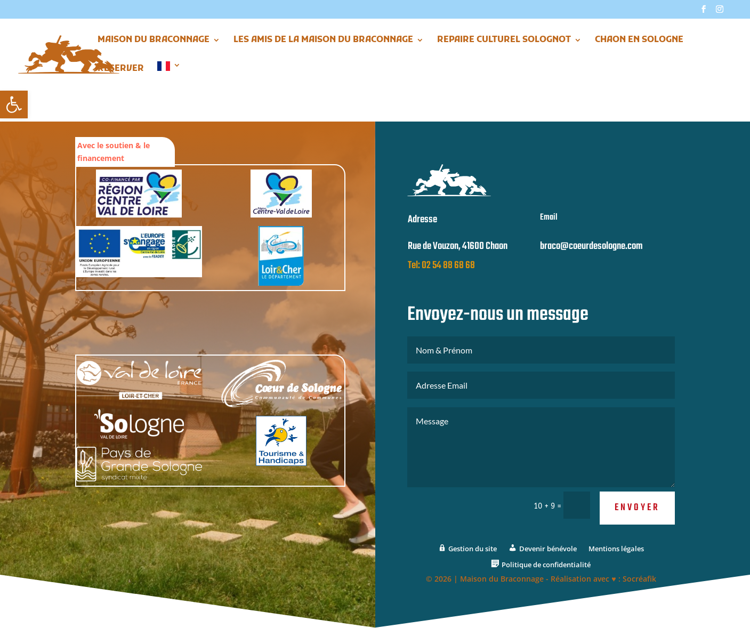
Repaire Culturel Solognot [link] (504, 40)
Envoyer (637, 518)
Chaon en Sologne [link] (639, 40)
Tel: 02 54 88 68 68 (441, 276)
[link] (14, 104)
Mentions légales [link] (616, 559)
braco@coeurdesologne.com (591, 257)
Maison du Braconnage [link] (153, 40)
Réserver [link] (121, 69)
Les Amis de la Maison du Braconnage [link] (323, 40)
